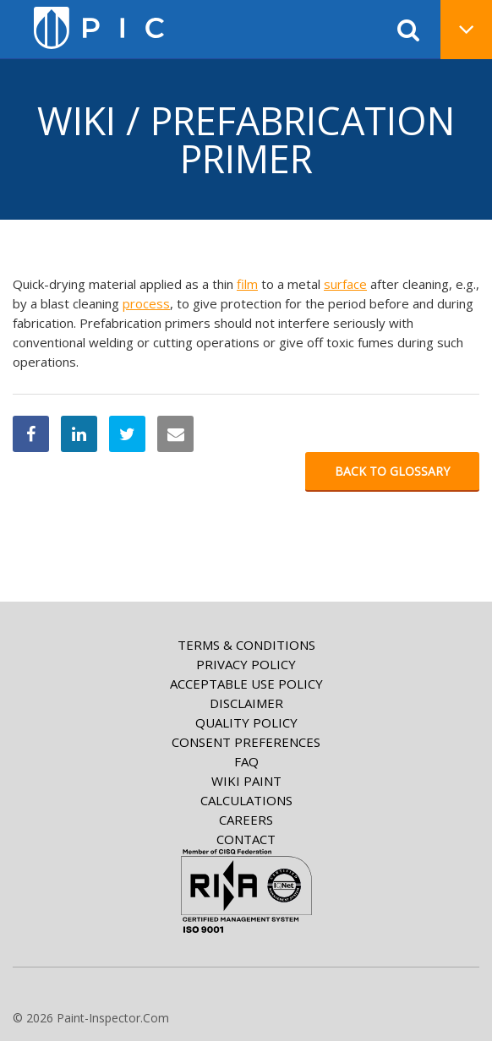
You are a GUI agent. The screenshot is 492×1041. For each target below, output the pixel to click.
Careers (246, 819)
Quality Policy (246, 722)
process (146, 303)
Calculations (246, 800)
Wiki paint (246, 780)
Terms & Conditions (246, 644)
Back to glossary (392, 471)
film (247, 283)
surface (345, 283)
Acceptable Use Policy (246, 683)
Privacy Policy (246, 664)
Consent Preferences (246, 741)
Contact (246, 839)
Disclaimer (246, 703)
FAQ (246, 761)
